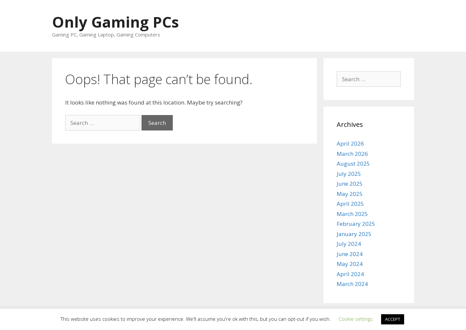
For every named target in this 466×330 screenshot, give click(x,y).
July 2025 (349, 173)
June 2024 (350, 254)
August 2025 (353, 163)
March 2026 (352, 153)
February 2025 (356, 223)
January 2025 (354, 234)
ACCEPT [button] (392, 319)
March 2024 (352, 284)
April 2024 (350, 274)
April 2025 (350, 203)
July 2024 (349, 244)
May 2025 (350, 194)
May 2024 (350, 264)
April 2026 (350, 143)
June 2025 (350, 183)
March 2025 (352, 214)
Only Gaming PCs (115, 22)
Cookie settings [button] (356, 319)
